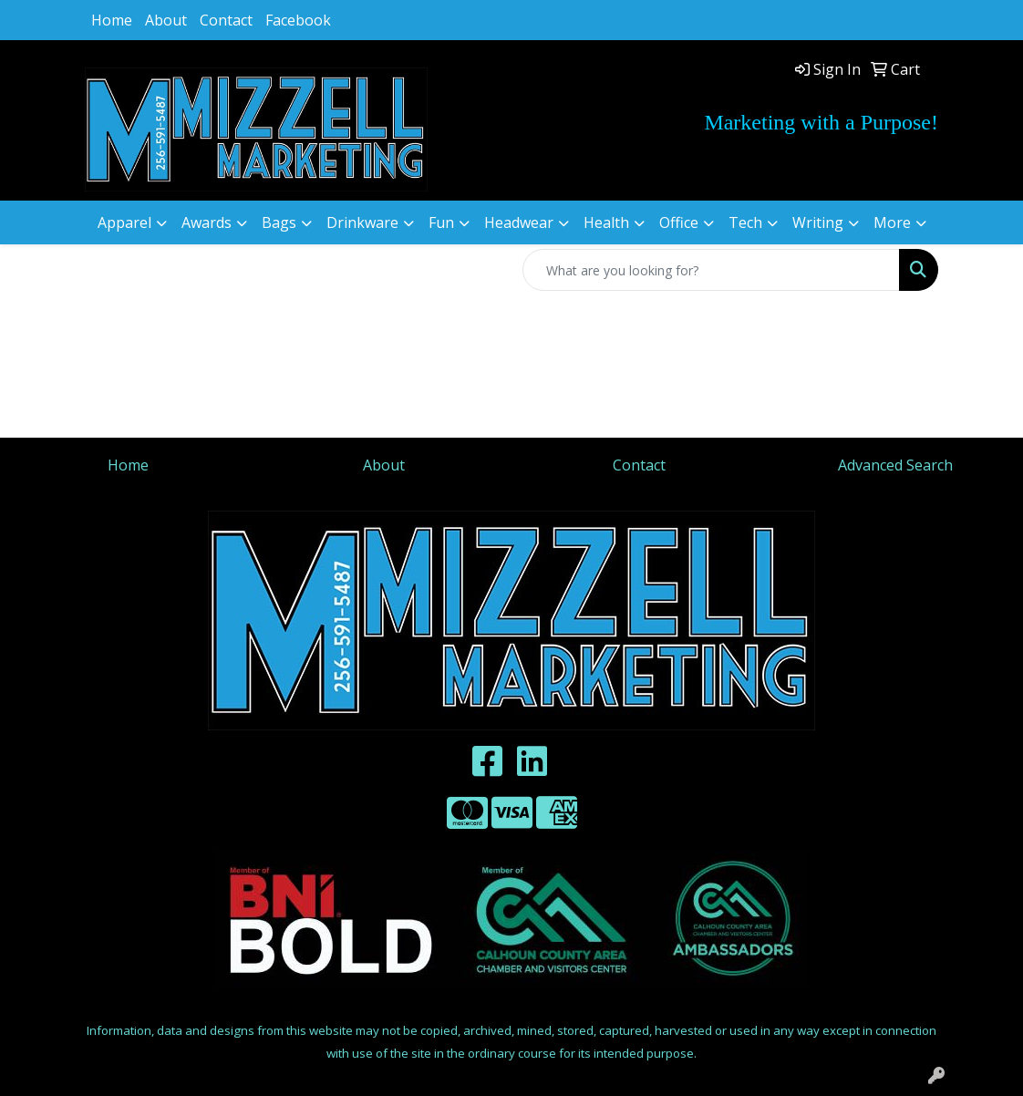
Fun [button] (441, 222)
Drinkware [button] (362, 222)
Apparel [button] (124, 222)
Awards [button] (206, 222)
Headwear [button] (518, 222)
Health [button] (606, 222)
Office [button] (678, 222)
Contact (226, 20)
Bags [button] (279, 222)
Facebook (298, 20)
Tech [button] (745, 222)
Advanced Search (895, 465)
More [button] (892, 222)
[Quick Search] (711, 270)
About (166, 20)
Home (111, 20)
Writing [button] (817, 222)
